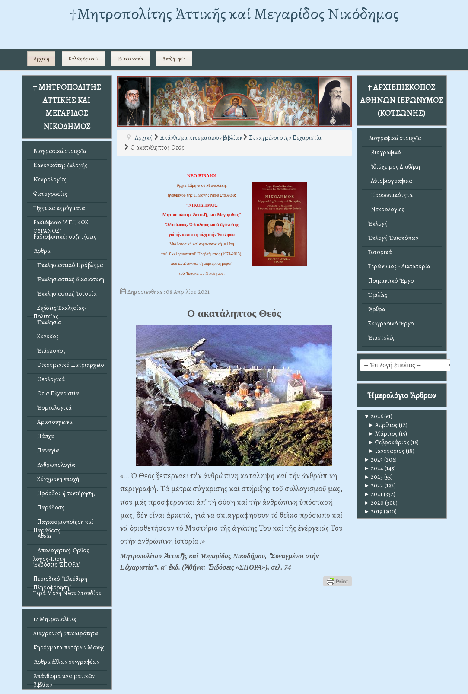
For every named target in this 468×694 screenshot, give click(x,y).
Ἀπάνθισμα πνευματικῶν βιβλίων (64, 678)
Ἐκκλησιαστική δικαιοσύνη (68, 279)
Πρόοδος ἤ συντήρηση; (64, 493)
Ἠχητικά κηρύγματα (59, 208)
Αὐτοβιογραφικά (390, 181)
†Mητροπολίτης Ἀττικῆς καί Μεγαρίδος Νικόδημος (234, 14)
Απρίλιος (383, 425)
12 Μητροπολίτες (54, 619)
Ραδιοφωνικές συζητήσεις (64, 236)
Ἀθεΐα (42, 536)
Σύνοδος (46, 336)
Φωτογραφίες (50, 194)
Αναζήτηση (174, 58)
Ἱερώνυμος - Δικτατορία (399, 266)
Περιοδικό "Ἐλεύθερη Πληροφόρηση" (60, 581)
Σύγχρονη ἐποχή (56, 479)
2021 (373, 494)
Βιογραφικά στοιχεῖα (59, 151)
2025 (373, 459)
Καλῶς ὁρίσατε (83, 58)
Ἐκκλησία (47, 322)
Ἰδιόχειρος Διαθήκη (394, 166)
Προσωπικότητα (390, 195)
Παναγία (46, 450)
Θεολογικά (49, 379)
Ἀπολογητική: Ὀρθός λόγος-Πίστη (61, 552)
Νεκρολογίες (50, 179)
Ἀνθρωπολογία (54, 465)
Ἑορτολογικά (52, 408)
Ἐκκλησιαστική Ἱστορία (65, 294)
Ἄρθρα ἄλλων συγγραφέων (66, 662)
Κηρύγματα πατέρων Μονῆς (69, 647)
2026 (373, 416)
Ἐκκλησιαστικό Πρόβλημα (68, 265)
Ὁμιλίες (377, 295)
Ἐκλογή (378, 224)
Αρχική (41, 58)
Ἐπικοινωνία (130, 58)
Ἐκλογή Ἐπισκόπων (393, 238)
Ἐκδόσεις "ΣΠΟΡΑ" (56, 564)
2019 (373, 511)
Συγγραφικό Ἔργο (391, 323)
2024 (374, 468)
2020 (374, 503)
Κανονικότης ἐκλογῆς (60, 165)
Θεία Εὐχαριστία (56, 393)
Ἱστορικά (380, 252)
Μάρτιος (383, 434)
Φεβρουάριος (389, 442)
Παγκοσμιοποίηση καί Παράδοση (63, 524)
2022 (374, 485)
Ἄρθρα (42, 251)
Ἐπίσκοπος (49, 351)
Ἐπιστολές (381, 338)
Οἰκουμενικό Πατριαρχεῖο (68, 365)
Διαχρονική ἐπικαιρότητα (65, 633)
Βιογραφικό (384, 152)
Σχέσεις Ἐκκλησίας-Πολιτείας (59, 310)
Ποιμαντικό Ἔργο (391, 281)
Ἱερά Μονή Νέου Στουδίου (67, 593)
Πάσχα (43, 436)
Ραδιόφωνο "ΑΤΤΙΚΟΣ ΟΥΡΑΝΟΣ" (61, 224)
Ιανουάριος (386, 451)
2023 (373, 477)
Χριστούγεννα (53, 422)
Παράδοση (48, 507)
